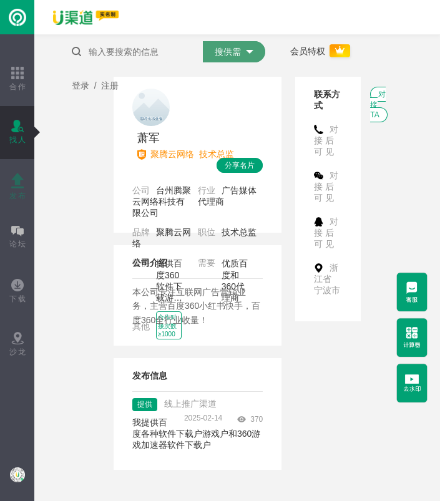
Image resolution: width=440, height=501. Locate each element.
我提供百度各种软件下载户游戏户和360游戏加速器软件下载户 (196, 433)
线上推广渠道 (190, 404)
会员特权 (321, 51)
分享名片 (240, 165)
